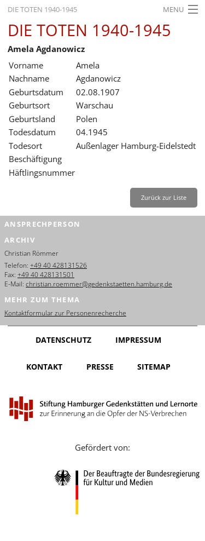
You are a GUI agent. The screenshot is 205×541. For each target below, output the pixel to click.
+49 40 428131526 (58, 265)
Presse (100, 366)
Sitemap (154, 366)
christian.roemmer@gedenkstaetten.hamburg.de (99, 284)
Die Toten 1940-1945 (42, 9)
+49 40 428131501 (45, 274)
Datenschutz (63, 340)
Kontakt (44, 366)
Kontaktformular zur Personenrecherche (65, 313)
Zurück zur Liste (163, 197)
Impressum (138, 340)
